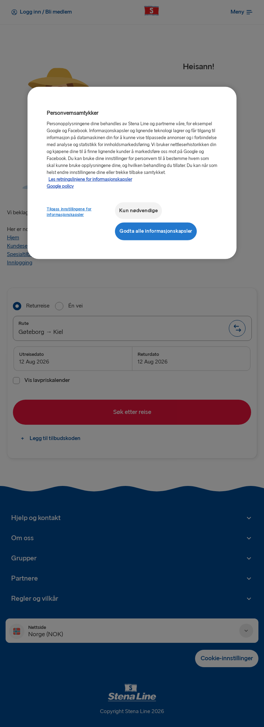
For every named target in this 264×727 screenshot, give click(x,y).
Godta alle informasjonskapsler (155, 231)
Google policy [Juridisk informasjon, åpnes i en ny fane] (60, 186)
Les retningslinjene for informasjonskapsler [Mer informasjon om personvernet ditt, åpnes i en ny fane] (90, 179)
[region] (132, 173)
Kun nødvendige (138, 210)
